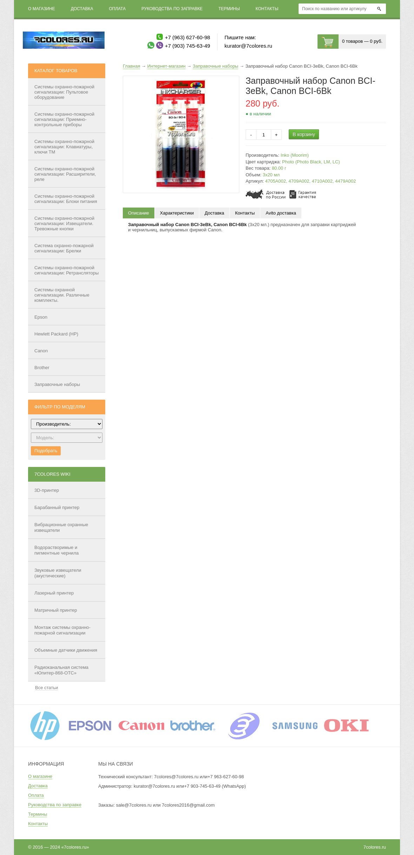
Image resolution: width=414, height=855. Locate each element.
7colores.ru (374, 847)
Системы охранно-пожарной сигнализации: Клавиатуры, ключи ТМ (64, 147)
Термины (229, 8)
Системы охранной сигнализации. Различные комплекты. (61, 295)
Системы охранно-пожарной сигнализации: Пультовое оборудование (64, 92)
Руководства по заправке (171, 8)
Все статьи (46, 687)
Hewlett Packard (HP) (56, 334)
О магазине (41, 8)
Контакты (267, 8)
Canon (41, 350)
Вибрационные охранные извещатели (61, 527)
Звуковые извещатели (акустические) (57, 573)
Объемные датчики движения (65, 650)
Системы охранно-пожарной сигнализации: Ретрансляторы (66, 270)
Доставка (82, 8)
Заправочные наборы (57, 384)
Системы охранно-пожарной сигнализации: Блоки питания (65, 199)
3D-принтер (46, 490)
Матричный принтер (55, 610)
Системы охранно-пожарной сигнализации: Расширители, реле (65, 174)
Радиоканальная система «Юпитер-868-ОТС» (61, 670)
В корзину (304, 134)
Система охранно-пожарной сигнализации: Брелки (64, 248)
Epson (40, 317)
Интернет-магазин (166, 66)
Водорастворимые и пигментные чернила (56, 550)
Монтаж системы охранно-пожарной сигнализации (62, 630)
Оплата (117, 8)
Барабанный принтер (56, 507)
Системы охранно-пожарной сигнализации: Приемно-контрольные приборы (64, 119)
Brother (41, 367)
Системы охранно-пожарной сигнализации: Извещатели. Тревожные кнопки (64, 223)
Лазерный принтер (54, 593)
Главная (131, 66)
